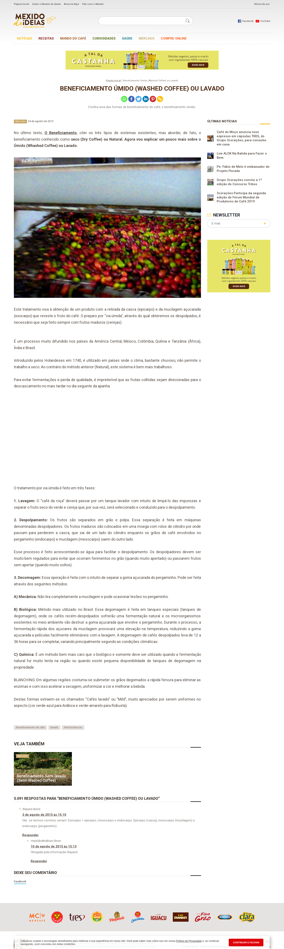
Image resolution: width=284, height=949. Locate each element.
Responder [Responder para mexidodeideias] (39, 861)
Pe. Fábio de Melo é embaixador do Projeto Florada (243, 169)
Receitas (46, 38)
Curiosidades (104, 38)
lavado (54, 727)
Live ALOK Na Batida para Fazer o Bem (242, 156)
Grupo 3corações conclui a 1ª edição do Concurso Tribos (239, 182)
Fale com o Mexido (93, 4)
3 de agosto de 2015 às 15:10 (44, 815)
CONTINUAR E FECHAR (246, 942)
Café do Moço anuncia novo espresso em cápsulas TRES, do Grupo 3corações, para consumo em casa (241, 138)
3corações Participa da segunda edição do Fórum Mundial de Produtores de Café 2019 (241, 197)
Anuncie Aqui (71, 4)
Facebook (20, 881)
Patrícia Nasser (73, 727)
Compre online (174, 38)
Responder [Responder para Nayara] (30, 835)
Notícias (24, 38)
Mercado (147, 38)
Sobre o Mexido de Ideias (46, 4)
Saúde (127, 38)
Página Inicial (21, 4)
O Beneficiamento (61, 133)
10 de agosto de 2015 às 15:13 (54, 846)
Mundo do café (73, 38)
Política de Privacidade (189, 941)
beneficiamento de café (30, 727)
